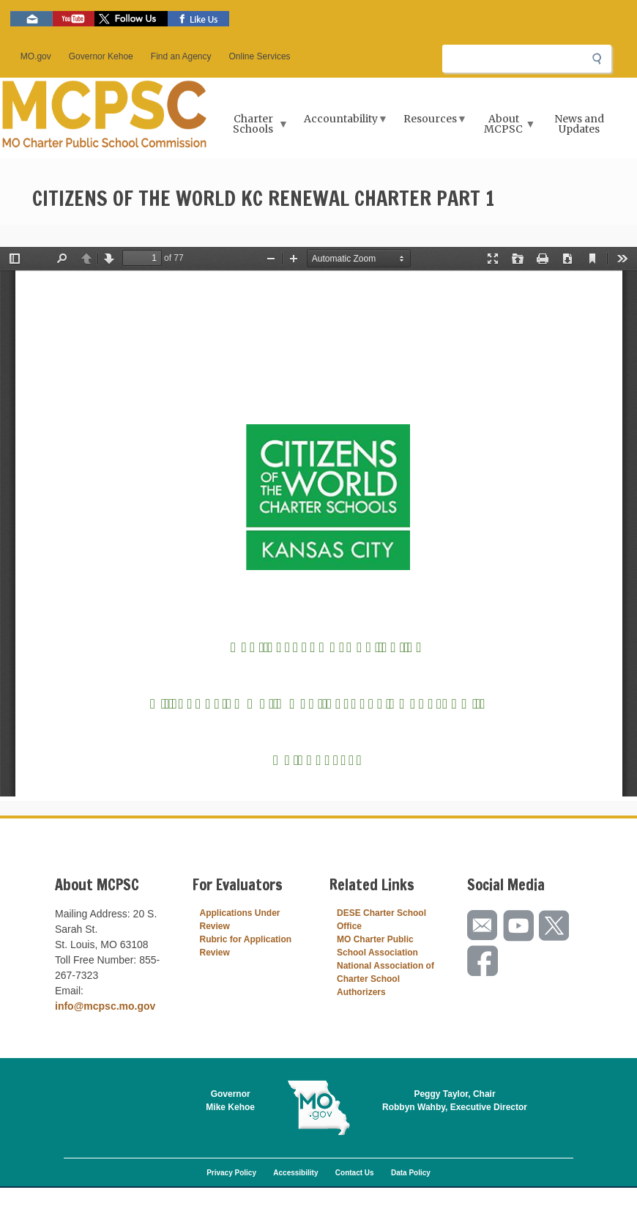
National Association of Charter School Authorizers (385, 979)
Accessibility (295, 1173)
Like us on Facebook (198, 18)
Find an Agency (181, 56)
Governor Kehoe (101, 56)
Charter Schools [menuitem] (254, 128)
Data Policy (411, 1173)
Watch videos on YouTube (73, 18)
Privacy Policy (231, 1173)
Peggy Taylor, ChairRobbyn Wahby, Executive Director (454, 1100)
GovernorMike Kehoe (230, 1100)
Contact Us (354, 1173)
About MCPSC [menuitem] (505, 128)
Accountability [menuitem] (343, 123)
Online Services (260, 56)
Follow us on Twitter (131, 18)
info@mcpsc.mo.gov (105, 1006)
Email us (31, 18)
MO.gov (36, 56)
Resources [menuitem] (432, 123)
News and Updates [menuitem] (579, 124)
